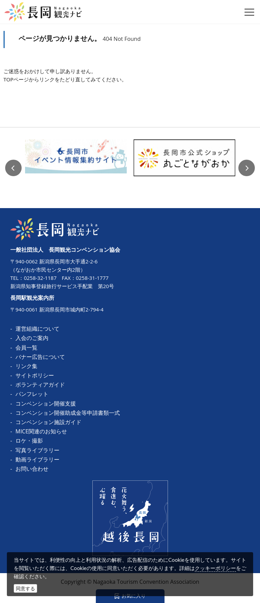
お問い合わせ (31, 469)
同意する (25, 588)
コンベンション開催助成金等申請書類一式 (67, 413)
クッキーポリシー (215, 568)
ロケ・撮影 (29, 440)
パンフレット (31, 394)
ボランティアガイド (40, 384)
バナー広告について (40, 357)
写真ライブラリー (37, 450)
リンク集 (26, 366)
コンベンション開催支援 (45, 403)
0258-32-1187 (40, 277)
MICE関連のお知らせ (41, 431)
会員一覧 (26, 347)
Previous (13, 168)
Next (246, 168)
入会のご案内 (31, 338)
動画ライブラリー (37, 459)
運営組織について (37, 328)
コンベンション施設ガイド (48, 422)
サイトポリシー (34, 375)
